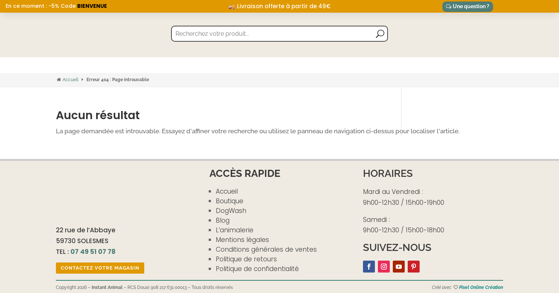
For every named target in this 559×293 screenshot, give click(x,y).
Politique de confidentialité (257, 268)
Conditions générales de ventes (266, 249)
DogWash (231, 210)
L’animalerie (234, 230)
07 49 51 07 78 (93, 251)
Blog (223, 220)
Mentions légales (242, 239)
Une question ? (471, 6)
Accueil (70, 79)
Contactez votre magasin (100, 268)
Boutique (229, 201)
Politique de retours (246, 259)
